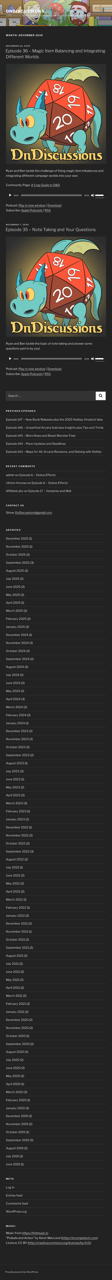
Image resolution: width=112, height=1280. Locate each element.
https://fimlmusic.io (35, 1233)
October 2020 (16, 1036)
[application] (56, 195)
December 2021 (17, 923)
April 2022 (13, 891)
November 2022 (17, 835)
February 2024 (16, 715)
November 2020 (17, 1028)
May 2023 (13, 787)
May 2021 (12, 979)
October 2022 (15, 843)
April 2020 (13, 1084)
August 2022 (15, 859)
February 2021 (16, 1003)
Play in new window (32, 205)
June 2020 (13, 1068)
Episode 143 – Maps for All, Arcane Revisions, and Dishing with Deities (53, 451)
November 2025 (17, 546)
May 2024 (13, 691)
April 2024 (13, 699)
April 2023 (13, 795)
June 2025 (13, 586)
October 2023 (16, 747)
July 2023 (12, 771)
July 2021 (12, 963)
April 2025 (13, 602)
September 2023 (18, 755)
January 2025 (15, 627)
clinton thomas (16, 483)
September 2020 (18, 1044)
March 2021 (14, 995)
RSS (48, 210)
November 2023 (17, 739)
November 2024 (17, 643)
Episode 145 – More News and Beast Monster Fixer (41, 435)
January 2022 (15, 915)
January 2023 (15, 819)
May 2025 (13, 595)
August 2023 (15, 763)
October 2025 (16, 554)
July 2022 (12, 867)
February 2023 (16, 811)
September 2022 (17, 851)
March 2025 (14, 610)
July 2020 (12, 1060)
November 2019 (17, 1124)
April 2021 (13, 987)
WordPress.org (16, 1211)
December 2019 (17, 1116)
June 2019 (13, 1164)
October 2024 (16, 651)
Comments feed (17, 1203)
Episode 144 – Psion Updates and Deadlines (36, 443)
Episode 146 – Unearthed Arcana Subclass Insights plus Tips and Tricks (54, 427)
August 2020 (15, 1052)
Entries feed (14, 1195)
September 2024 (18, 659)
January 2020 (15, 1108)
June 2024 (13, 683)
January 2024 (15, 723)
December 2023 (17, 731)
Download (54, 205)
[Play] (10, 195)
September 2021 (17, 947)
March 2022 (14, 899)
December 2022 (17, 827)
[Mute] (92, 195)
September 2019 (17, 1140)
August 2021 (14, 955)
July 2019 (12, 1156)
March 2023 (14, 803)
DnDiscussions (25, 11)
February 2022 (16, 907)
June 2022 (13, 875)
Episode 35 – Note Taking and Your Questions (51, 229)
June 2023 (13, 779)
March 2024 (14, 707)
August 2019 (14, 1148)
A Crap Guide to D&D (45, 185)
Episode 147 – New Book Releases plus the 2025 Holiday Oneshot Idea (54, 419)
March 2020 (14, 1092)
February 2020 (16, 1100)
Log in (10, 1187)
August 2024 (15, 667)
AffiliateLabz (14, 491)
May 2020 (13, 1076)
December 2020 (17, 1020)
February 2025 (16, 618)
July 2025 (12, 578)
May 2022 (13, 883)
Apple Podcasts (32, 210)
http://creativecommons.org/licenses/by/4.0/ (59, 1243)
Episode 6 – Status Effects (37, 475)
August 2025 (15, 570)
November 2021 (17, 931)
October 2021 (15, 939)
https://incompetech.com (79, 1238)
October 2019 (15, 1132)
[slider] (51, 195)
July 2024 (12, 675)
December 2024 (17, 635)
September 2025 (18, 562)
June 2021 (13, 971)
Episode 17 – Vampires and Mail (49, 491)
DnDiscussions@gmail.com (33, 512)
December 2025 (17, 538)
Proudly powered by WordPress (21, 1271)
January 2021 (15, 1011)
